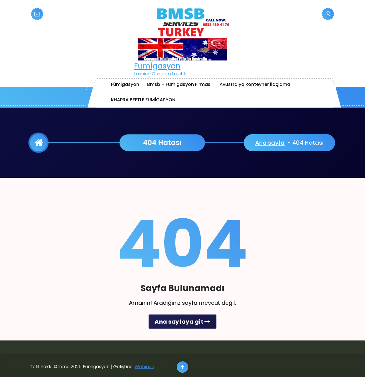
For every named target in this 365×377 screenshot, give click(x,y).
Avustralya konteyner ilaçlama (255, 84)
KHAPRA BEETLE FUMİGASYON (143, 99)
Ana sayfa (270, 143)
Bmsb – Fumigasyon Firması (179, 84)
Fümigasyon (125, 84)
